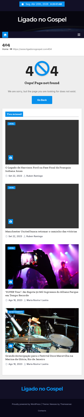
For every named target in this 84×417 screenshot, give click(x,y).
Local (11, 124)
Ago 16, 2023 (15, 364)
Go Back (42, 99)
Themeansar (65, 404)
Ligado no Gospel (42, 19)
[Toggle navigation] (79, 34)
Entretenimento (16, 312)
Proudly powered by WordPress (26, 404)
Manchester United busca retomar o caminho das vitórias (41, 231)
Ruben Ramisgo (33, 176)
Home (5, 49)
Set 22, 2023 (15, 176)
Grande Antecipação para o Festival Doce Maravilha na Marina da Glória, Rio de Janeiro (39, 357)
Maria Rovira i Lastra (36, 300)
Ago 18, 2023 (15, 300)
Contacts (42, 410)
